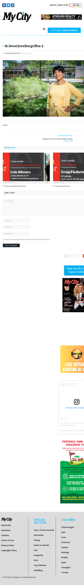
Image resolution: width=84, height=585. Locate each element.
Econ (63, 537)
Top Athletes (40, 565)
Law (36, 550)
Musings (65, 552)
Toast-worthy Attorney (62, 186)
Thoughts (66, 567)
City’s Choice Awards (44, 530)
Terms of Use (7, 540)
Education (39, 535)
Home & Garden (41, 545)
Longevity (38, 555)
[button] (44, 29)
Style (63, 562)
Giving (37, 540)
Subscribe (6, 525)
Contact (5, 535)
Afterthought (67, 527)
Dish (63, 532)
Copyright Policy (9, 550)
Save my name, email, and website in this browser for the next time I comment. (27, 239)
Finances (65, 542)
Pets (36, 560)
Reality (64, 557)
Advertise (5, 530)
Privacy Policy (7, 545)
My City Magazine (67, 430)
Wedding (38, 570)
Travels (64, 572)
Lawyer (64, 547)
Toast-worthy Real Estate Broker (15, 186)
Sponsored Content (12, 53)
